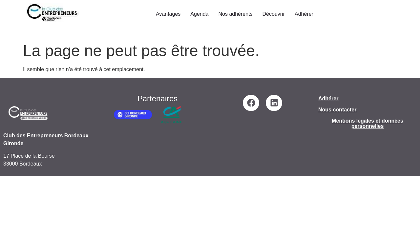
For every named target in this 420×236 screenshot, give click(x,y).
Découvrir (273, 14)
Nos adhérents (235, 14)
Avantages (168, 14)
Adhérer (304, 14)
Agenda (199, 14)
